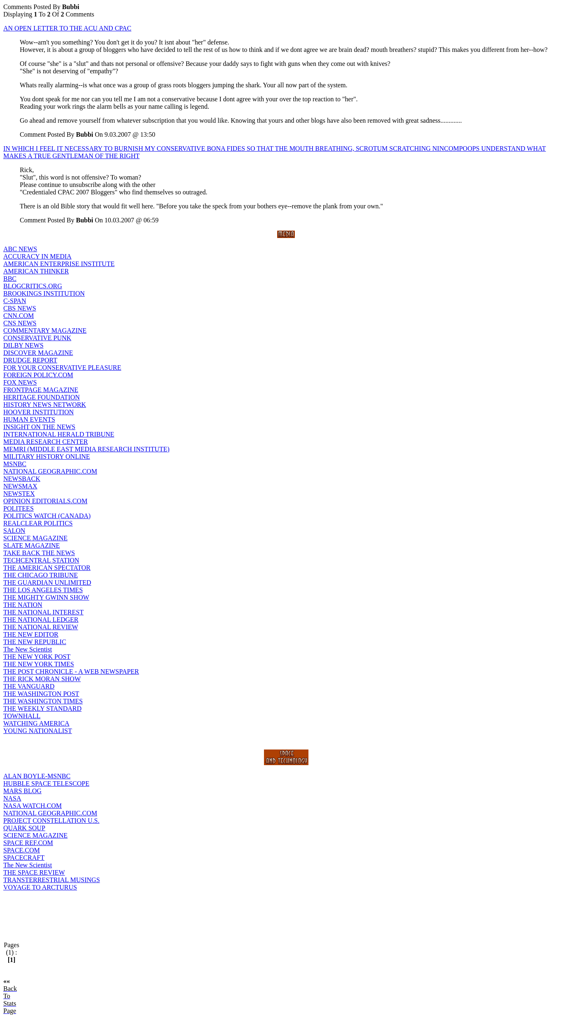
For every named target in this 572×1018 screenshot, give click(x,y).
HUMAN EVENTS (29, 419)
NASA (12, 798)
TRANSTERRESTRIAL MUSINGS (51, 879)
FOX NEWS (20, 382)
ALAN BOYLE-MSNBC (36, 776)
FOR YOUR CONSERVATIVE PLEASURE (62, 367)
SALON (14, 530)
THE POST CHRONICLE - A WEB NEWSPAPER (71, 671)
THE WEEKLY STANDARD (42, 708)
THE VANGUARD (28, 686)
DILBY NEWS (23, 345)
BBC (9, 278)
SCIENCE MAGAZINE (35, 538)
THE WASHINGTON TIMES (43, 701)
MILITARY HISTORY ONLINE (46, 456)
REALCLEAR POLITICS (37, 523)
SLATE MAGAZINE (31, 545)
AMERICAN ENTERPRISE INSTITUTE (58, 263)
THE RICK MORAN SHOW (42, 678)
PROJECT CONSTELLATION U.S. (51, 820)
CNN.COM (18, 315)
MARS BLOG (22, 790)
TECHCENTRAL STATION (41, 560)
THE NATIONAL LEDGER (40, 619)
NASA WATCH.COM (32, 805)
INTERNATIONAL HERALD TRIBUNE (58, 434)
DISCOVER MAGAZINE (38, 352)
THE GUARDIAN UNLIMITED (47, 582)
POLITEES (18, 508)
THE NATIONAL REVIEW (40, 626)
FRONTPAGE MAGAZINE (40, 389)
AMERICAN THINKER (36, 271)
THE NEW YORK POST (36, 656)
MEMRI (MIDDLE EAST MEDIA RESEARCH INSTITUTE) (86, 449)
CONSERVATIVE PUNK (37, 337)
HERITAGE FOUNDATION (41, 397)
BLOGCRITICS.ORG (32, 286)
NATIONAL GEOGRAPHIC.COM (50, 471)
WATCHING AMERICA (36, 723)
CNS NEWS (19, 323)
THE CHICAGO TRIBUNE (40, 575)
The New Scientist (27, 649)
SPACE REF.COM (28, 842)
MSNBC (14, 463)
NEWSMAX (20, 486)
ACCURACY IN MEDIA (37, 256)
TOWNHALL (21, 715)
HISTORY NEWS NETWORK (44, 404)
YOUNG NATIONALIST (37, 730)
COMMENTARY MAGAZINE (44, 330)
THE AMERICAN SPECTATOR (47, 567)
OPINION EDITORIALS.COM (45, 500)
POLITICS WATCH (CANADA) (47, 515)
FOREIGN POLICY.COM (38, 374)
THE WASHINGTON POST (41, 693)
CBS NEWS (19, 308)
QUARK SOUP (24, 827)
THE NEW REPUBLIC (34, 641)
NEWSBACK (21, 478)
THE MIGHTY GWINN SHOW (46, 597)
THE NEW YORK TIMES (38, 664)
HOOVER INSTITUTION (38, 412)
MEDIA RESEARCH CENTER (45, 441)
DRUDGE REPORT (30, 360)
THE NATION (22, 604)
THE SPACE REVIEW (34, 872)
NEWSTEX (19, 493)
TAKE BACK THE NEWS (39, 552)
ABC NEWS (20, 248)
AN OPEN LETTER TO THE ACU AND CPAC (67, 28)
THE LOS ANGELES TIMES (43, 589)
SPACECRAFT (23, 857)
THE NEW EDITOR (30, 634)
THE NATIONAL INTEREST (43, 612)
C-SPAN (14, 300)
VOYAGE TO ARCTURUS (40, 887)
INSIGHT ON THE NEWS (39, 426)
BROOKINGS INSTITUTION (44, 293)
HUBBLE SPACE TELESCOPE (46, 783)
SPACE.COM (21, 850)
